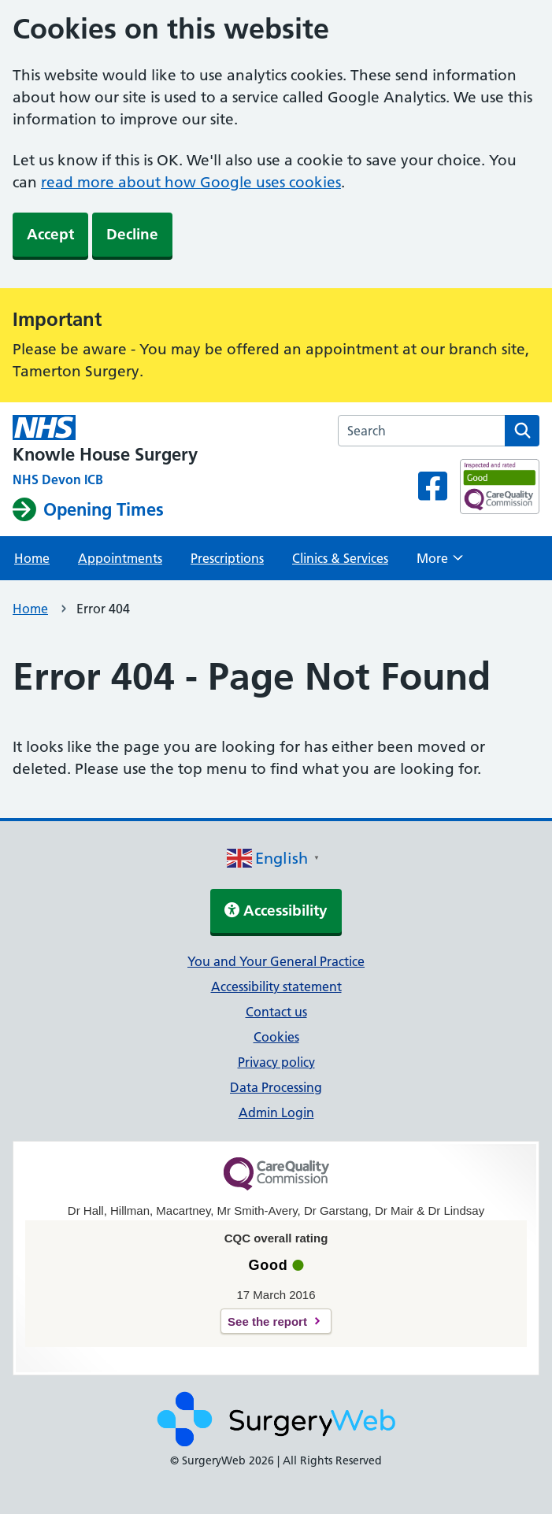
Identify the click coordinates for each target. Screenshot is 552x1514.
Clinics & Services (340, 558)
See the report (267, 1321)
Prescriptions (227, 558)
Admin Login (276, 1112)
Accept (50, 234)
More (440, 563)
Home (32, 558)
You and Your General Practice (276, 961)
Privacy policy (276, 1062)
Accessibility (276, 910)
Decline (132, 234)
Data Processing (276, 1087)
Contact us (276, 1012)
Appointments (120, 558)
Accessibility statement (276, 986)
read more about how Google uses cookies (191, 182)
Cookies (276, 1037)
